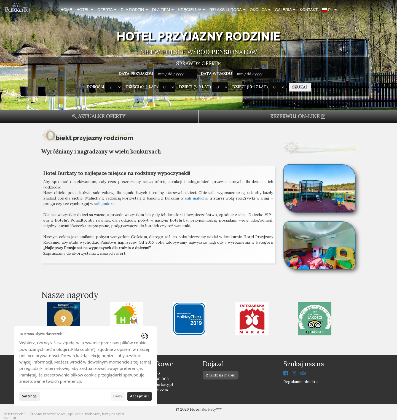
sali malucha (196, 198)
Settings (29, 396)
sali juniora (104, 203)
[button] (329, 10)
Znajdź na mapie (220, 375)
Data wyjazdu (216, 73)
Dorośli (95, 86)
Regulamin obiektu (300, 381)
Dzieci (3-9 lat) (195, 86)
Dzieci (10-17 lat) (250, 86)
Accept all (139, 396)
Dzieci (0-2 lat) (141, 86)
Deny (117, 396)
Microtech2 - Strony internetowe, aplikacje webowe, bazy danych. (64, 413)
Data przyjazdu (136, 73)
